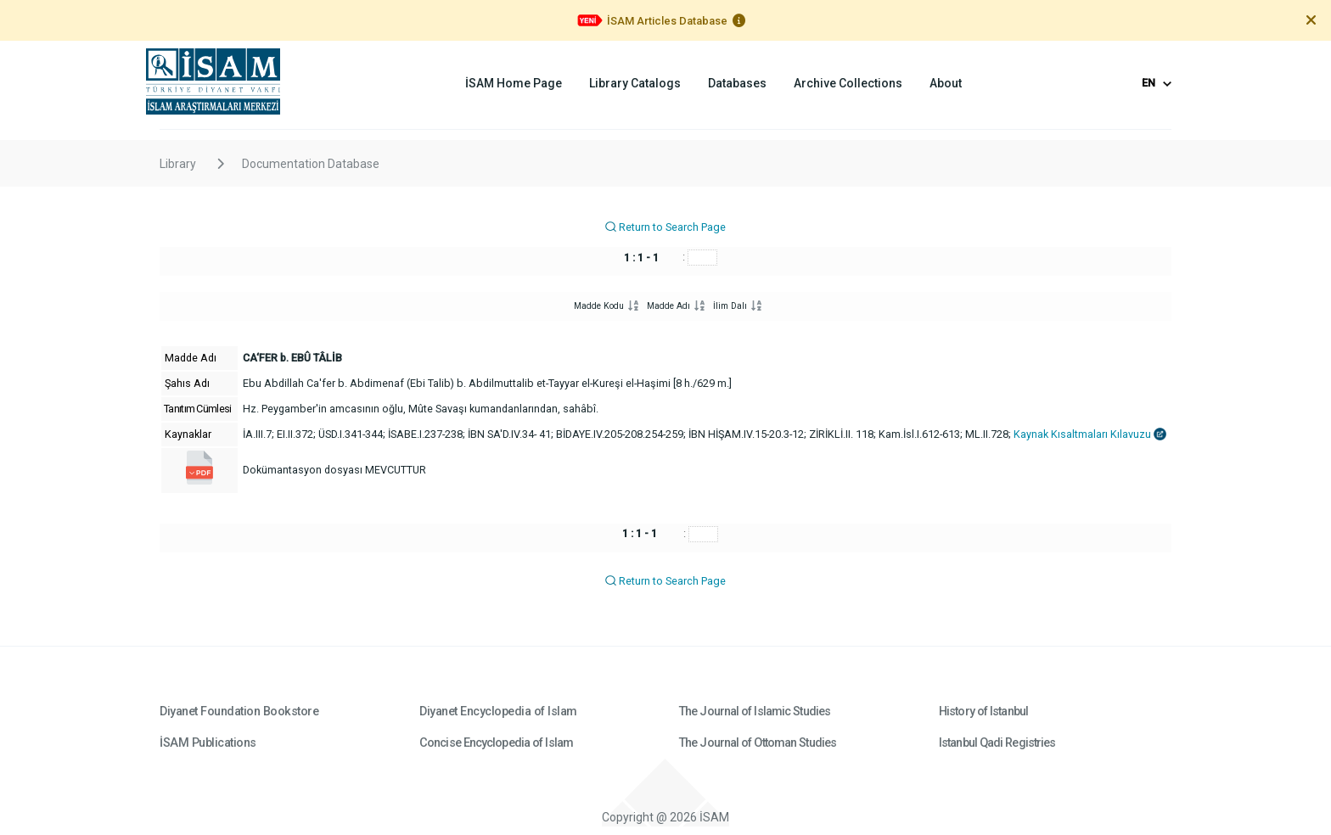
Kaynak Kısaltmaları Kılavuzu (1090, 434)
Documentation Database (310, 164)
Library (178, 164)
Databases (737, 83)
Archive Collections (848, 83)
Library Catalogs (635, 83)
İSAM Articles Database (667, 20)
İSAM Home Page (513, 83)
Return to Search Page (665, 227)
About (945, 83)
